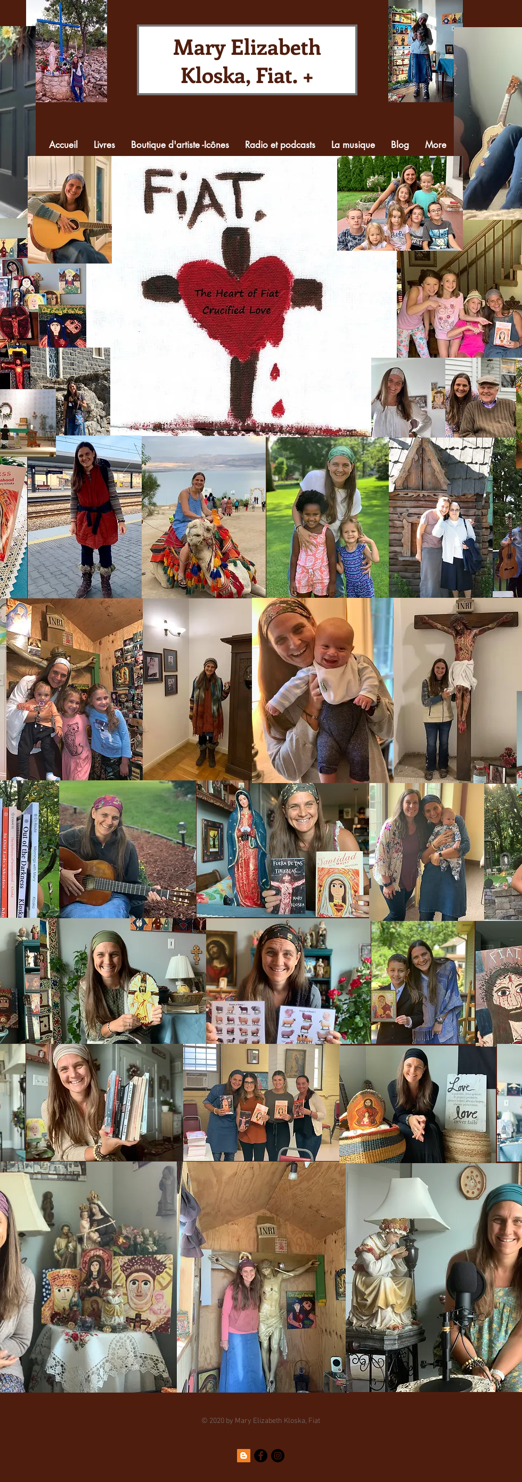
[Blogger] (243, 1455)
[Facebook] (260, 1455)
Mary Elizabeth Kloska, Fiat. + (247, 60)
